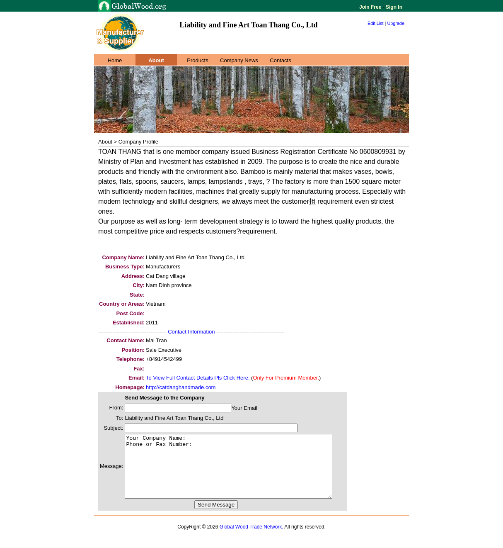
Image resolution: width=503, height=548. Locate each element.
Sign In (393, 7)
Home (115, 60)
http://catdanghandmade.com (180, 387)
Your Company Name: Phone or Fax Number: (241, 472)
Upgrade (395, 23)
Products (197, 60)
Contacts (280, 60)
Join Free (371, 7)
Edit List (376, 23)
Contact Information (191, 332)
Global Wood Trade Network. (251, 539)
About (156, 60)
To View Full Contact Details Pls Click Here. (197, 378)
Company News (239, 60)
